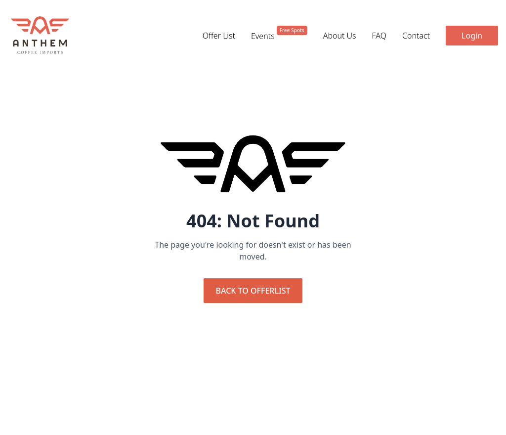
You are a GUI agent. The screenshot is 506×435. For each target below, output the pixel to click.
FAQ (379, 35)
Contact (416, 35)
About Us (339, 35)
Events (279, 36)
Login (472, 35)
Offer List (219, 35)
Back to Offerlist (253, 290)
